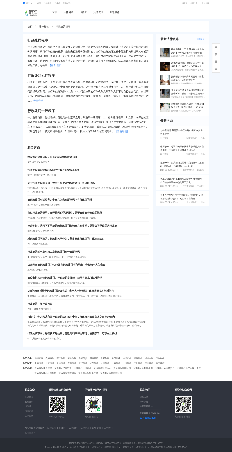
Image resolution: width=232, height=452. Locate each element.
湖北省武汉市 (192, 138)
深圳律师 (149, 363)
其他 (203, 138)
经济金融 (149, 358)
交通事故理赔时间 (122, 368)
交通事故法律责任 (82, 368)
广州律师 (138, 363)
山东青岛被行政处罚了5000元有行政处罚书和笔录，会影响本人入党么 (66, 264)
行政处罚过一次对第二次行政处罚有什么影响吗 (53, 251)
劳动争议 (72, 358)
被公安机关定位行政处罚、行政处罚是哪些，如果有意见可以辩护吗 (64, 277)
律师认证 (144, 401)
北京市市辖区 (188, 170)
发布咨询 (29, 401)
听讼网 (60, 447)
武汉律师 (83, 363)
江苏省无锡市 (188, 186)
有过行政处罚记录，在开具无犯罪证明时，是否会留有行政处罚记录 (64, 212)
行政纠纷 (160, 358)
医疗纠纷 (61, 358)
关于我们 (108, 427)
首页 (39, 3)
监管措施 (96, 427)
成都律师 (94, 363)
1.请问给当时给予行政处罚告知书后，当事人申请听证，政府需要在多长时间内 (70, 290)
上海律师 (127, 363)
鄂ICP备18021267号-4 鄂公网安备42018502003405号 (95, 443)
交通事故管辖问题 (67, 373)
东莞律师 (72, 363)
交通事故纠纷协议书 (88, 373)
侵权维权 (138, 358)
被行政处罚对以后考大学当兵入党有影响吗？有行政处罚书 (59, 199)
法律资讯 (67, 3)
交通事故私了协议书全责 (189, 368)
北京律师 (49, 363)
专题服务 (114, 12)
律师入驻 (144, 397)
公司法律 (116, 358)
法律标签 (44, 26)
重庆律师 (160, 363)
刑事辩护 (94, 358)
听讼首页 (29, 397)
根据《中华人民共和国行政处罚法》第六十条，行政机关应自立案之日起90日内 (71, 316)
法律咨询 (47, 3)
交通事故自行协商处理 (111, 373)
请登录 (185, 3)
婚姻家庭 (201, 170)
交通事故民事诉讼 (63, 368)
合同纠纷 (105, 358)
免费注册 (194, 3)
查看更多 (201, 39)
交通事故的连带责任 (165, 368)
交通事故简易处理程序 (45, 373)
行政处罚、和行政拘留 (39, 303)
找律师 (57, 3)
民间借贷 (83, 358)
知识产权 (127, 358)
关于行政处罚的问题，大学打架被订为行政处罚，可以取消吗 (61, 183)
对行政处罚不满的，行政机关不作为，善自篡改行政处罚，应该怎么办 (66, 238)
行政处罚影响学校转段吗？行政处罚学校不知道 (53, 170)
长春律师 (116, 363)
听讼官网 (40, 427)
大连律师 (61, 363)
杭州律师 (105, 363)
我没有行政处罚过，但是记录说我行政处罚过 (52, 157)
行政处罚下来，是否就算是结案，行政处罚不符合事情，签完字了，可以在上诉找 (72, 333)
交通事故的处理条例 (143, 368)
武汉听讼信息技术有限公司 (90, 447)
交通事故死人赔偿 (43, 368)
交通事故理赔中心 (102, 368)
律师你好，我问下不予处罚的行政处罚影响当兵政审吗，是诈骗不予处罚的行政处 (72, 225)
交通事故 (201, 186)
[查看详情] (55, 65)
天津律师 (38, 363)
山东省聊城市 (192, 202)
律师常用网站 (146, 406)
